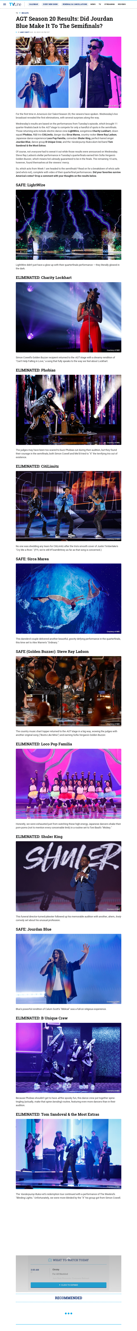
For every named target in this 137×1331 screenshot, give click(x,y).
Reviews (122, 4)
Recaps (25, 13)
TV (100, 4)
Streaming (109, 4)
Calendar (33, 4)
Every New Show (50, 4)
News (92, 4)
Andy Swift (24, 32)
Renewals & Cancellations (75, 4)
